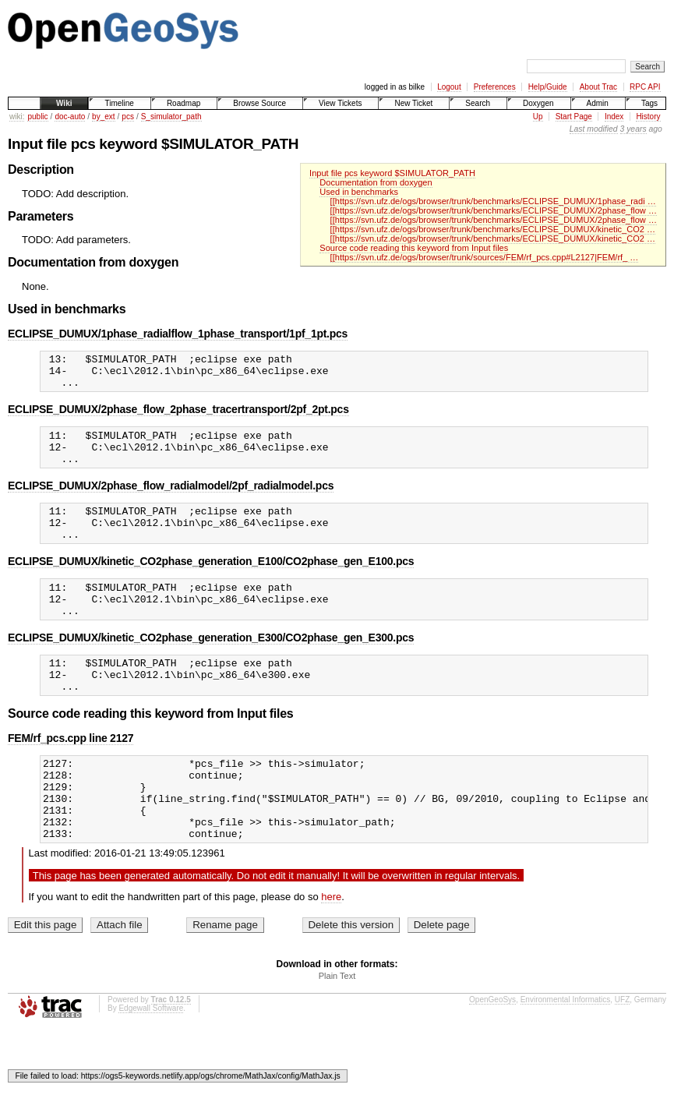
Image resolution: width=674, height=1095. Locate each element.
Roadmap (183, 103)
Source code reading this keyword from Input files (413, 248)
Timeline (118, 103)
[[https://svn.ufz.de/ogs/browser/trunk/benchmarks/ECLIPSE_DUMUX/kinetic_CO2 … (493, 229)
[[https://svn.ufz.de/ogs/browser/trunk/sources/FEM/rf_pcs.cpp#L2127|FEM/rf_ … (484, 257)
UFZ (622, 1051)
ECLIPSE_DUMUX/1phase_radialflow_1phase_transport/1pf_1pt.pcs (178, 333)
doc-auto (70, 116)
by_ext (103, 116)
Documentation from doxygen (375, 182)
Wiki (64, 103)
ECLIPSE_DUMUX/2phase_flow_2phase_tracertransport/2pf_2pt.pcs (178, 416)
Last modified (594, 129)
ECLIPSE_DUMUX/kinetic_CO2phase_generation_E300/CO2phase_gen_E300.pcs (211, 665)
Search (477, 103)
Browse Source (259, 103)
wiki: (16, 116)
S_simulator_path (171, 116)
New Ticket (413, 103)
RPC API (645, 87)
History (648, 116)
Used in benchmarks (358, 191)
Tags (649, 103)
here (331, 948)
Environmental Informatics (565, 1051)
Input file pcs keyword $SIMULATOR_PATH (392, 173)
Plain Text (337, 1027)
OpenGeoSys (492, 1051)
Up (538, 116)
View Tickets (340, 103)
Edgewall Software (150, 1059)
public (37, 116)
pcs (128, 116)
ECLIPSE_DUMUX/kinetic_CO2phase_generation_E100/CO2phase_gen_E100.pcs (211, 582)
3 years (633, 129)
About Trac (598, 87)
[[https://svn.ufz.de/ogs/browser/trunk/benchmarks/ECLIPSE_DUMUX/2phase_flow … (493, 210)
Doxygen (538, 103)
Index (614, 116)
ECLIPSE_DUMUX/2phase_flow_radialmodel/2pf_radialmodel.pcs (170, 499)
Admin (598, 103)
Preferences (495, 87)
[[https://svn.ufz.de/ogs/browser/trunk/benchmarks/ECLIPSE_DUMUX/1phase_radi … (493, 201)
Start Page (574, 116)
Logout (449, 87)
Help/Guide (547, 87)
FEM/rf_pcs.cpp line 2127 (70, 773)
